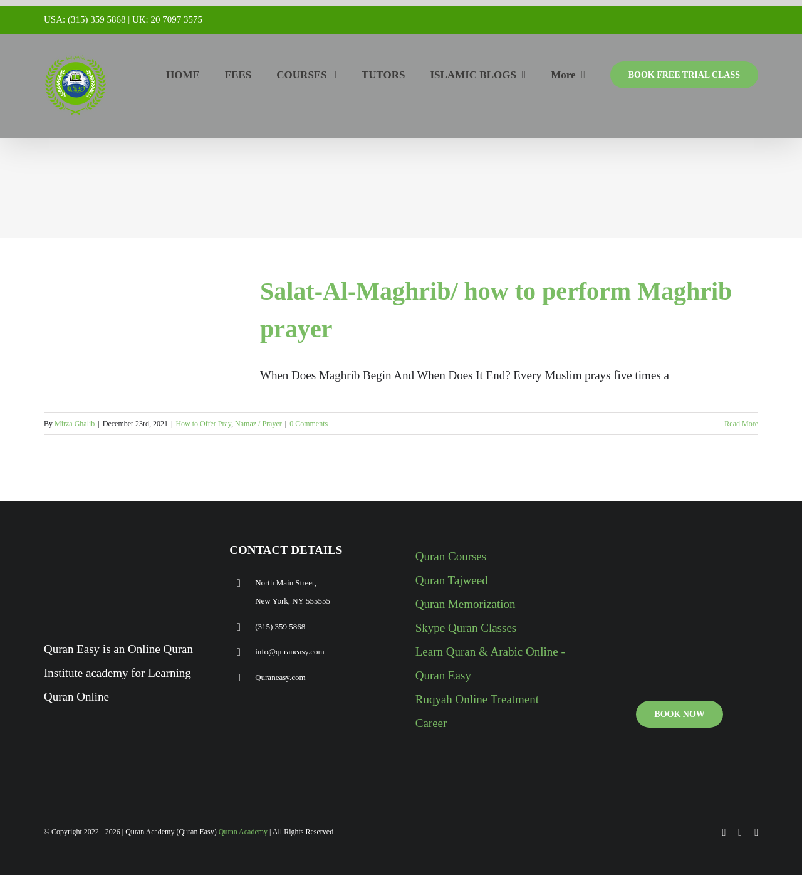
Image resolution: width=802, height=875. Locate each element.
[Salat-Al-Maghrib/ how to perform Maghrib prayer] (144, 329)
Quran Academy (243, 831)
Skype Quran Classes (465, 627)
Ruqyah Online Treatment (477, 699)
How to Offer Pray (203, 423)
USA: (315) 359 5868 (84, 19)
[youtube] (740, 832)
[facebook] (724, 832)
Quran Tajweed (451, 580)
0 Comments (308, 423)
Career (431, 723)
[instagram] (756, 832)
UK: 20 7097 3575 (167, 19)
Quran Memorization (465, 603)
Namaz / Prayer (258, 423)
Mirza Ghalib (75, 423)
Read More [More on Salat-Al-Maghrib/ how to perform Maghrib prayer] (741, 423)
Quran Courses (450, 556)
